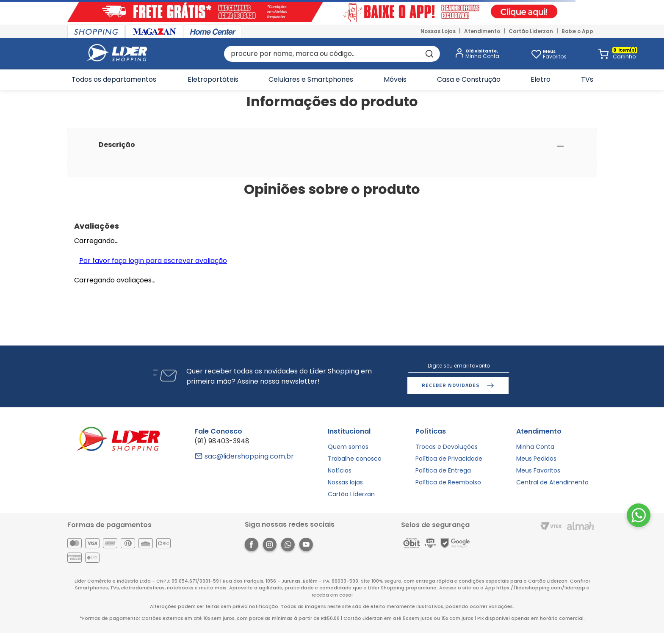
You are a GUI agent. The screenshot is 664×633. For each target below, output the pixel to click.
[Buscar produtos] (428, 54)
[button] (475, 54)
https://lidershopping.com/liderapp (540, 587)
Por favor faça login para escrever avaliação (153, 260)
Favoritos (555, 54)
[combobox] (332, 54)
